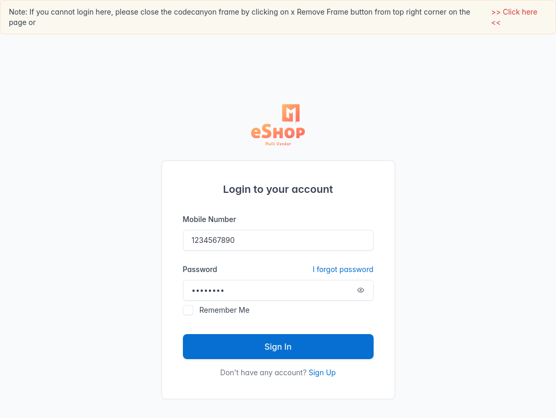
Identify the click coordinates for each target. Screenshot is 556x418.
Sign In (277, 346)
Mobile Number (210, 219)
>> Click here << (514, 17)
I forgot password (343, 269)
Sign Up (322, 372)
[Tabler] (278, 125)
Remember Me (225, 309)
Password (278, 269)
